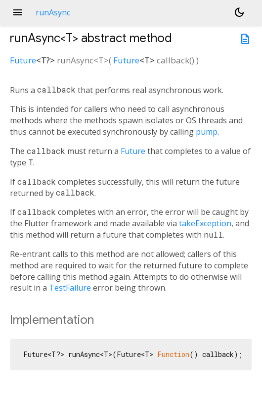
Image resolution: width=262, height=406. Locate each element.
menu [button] (18, 12)
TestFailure (70, 287)
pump (207, 131)
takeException (205, 223)
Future (23, 60)
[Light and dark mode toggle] (239, 12)
